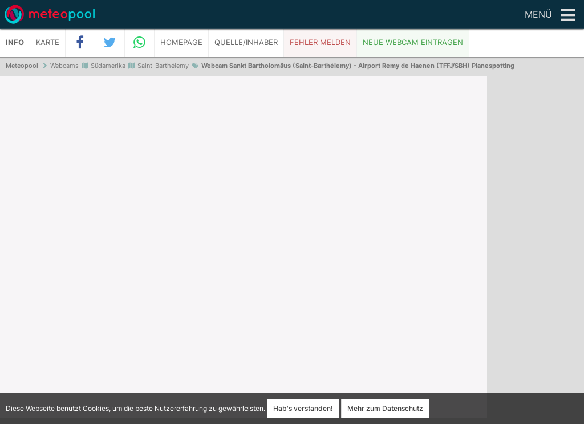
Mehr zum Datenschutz (385, 408)
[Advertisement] (535, 251)
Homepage (181, 42)
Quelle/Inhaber (246, 42)
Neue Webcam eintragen (413, 42)
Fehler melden (320, 42)
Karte (47, 42)
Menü (550, 15)
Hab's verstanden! (303, 408)
